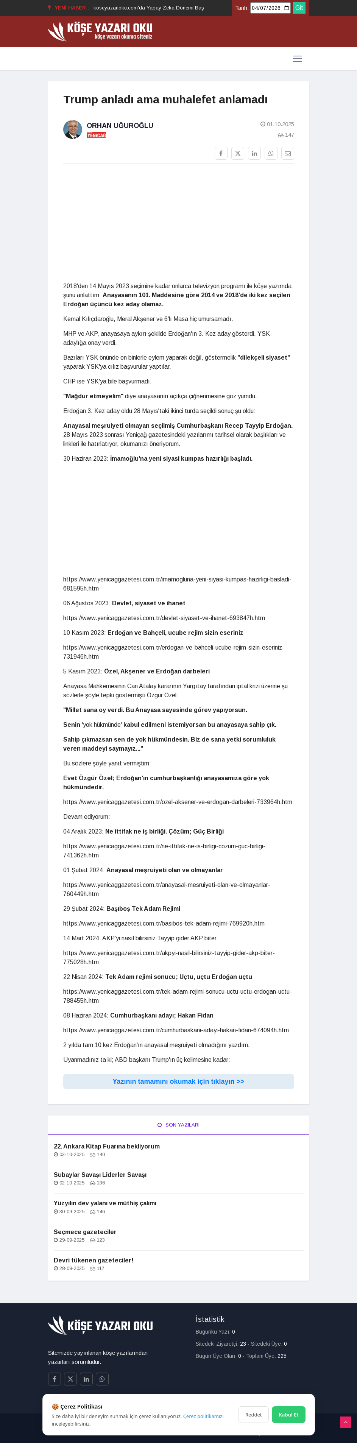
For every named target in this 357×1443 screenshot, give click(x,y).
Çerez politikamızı (203, 1416)
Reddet (253, 1414)
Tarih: (242, 8)
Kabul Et (288, 1414)
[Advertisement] (178, 223)
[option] (153, 8)
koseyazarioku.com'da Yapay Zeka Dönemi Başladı (153, 8)
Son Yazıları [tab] (178, 1125)
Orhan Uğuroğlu (120, 125)
